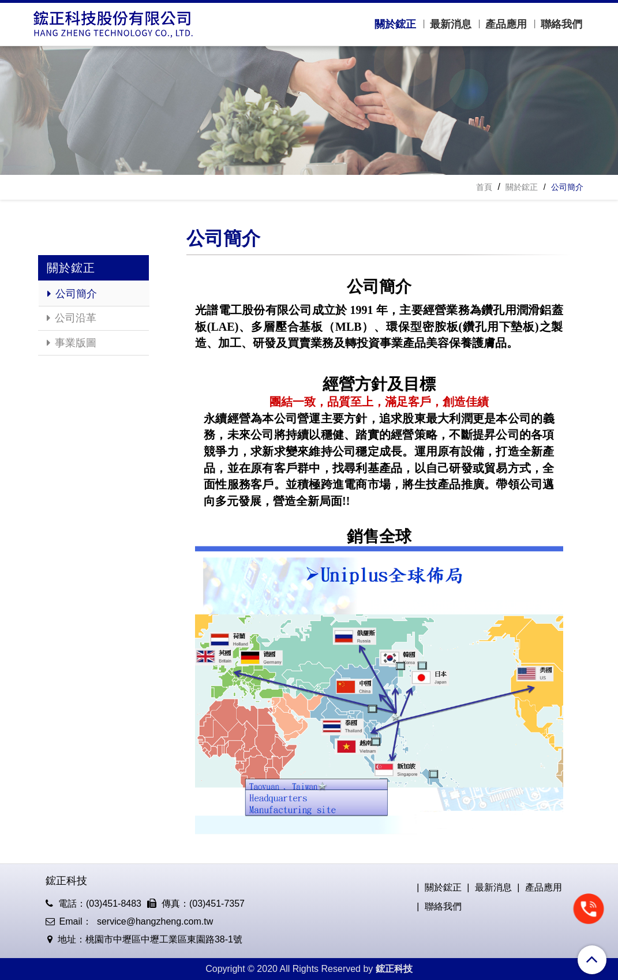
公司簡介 (72, 294)
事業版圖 (71, 343)
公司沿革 (71, 318)
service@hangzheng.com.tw (154, 921)
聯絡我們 (561, 24)
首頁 (484, 187)
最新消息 (450, 24)
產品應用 (506, 24)
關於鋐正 (395, 24)
